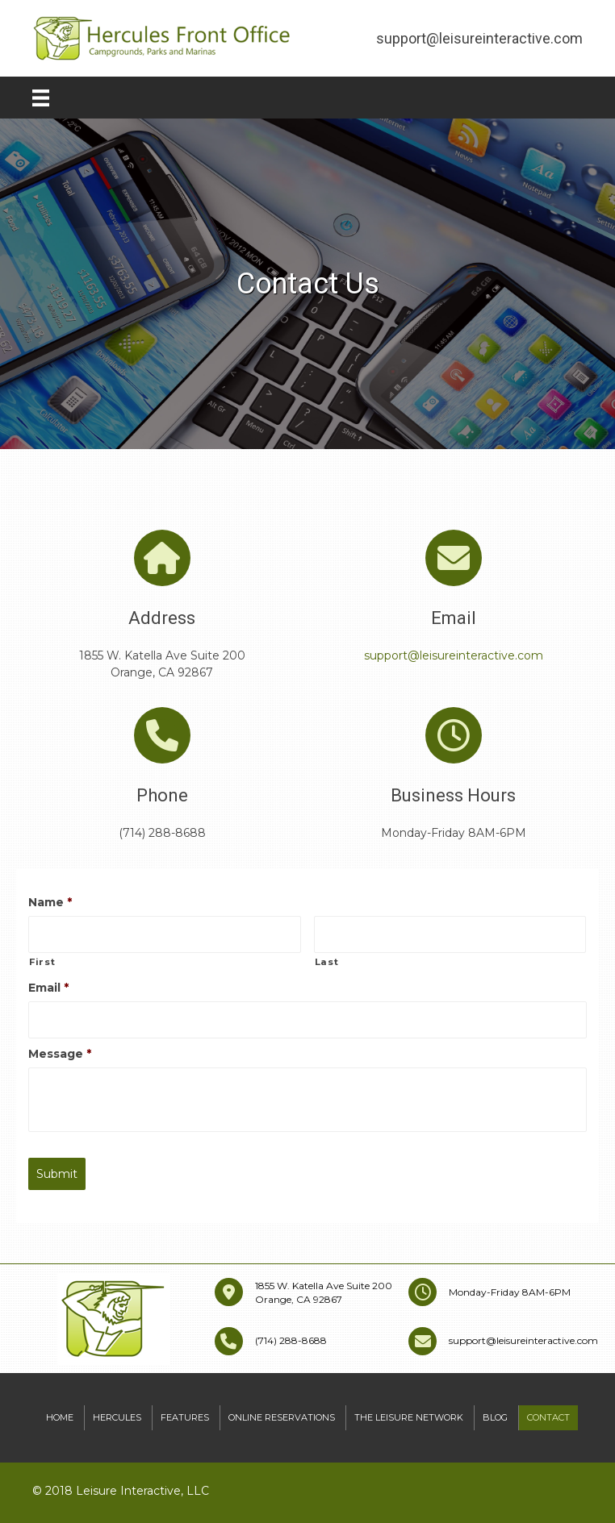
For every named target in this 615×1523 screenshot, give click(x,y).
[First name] (164, 934)
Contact (548, 1417)
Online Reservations (281, 1417)
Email (48, 987)
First (42, 961)
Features (185, 1417)
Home (59, 1417)
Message (59, 1054)
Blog (495, 1417)
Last (327, 961)
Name (50, 902)
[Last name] (450, 934)
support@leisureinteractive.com (453, 655)
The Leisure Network (408, 1417)
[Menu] (40, 97)
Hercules (117, 1417)
